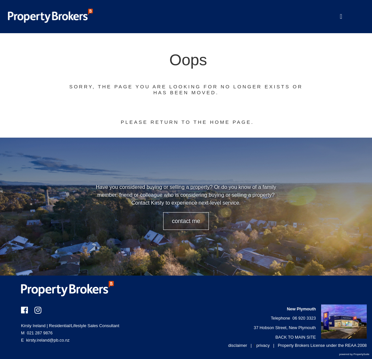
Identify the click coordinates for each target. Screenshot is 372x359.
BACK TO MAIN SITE (295, 337)
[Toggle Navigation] (341, 16)
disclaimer (237, 345)
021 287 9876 (37, 332)
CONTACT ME (186, 221)
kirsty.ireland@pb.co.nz (48, 340)
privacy (263, 345)
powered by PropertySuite (354, 354)
